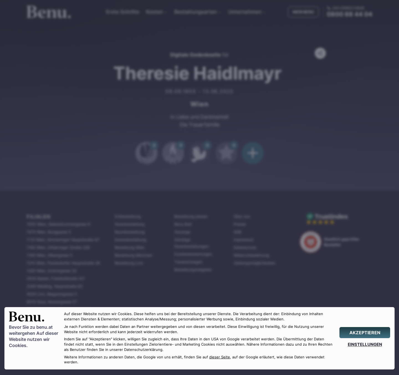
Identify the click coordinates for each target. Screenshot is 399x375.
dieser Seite (219, 357)
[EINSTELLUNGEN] (364, 344)
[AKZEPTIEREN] (364, 332)
